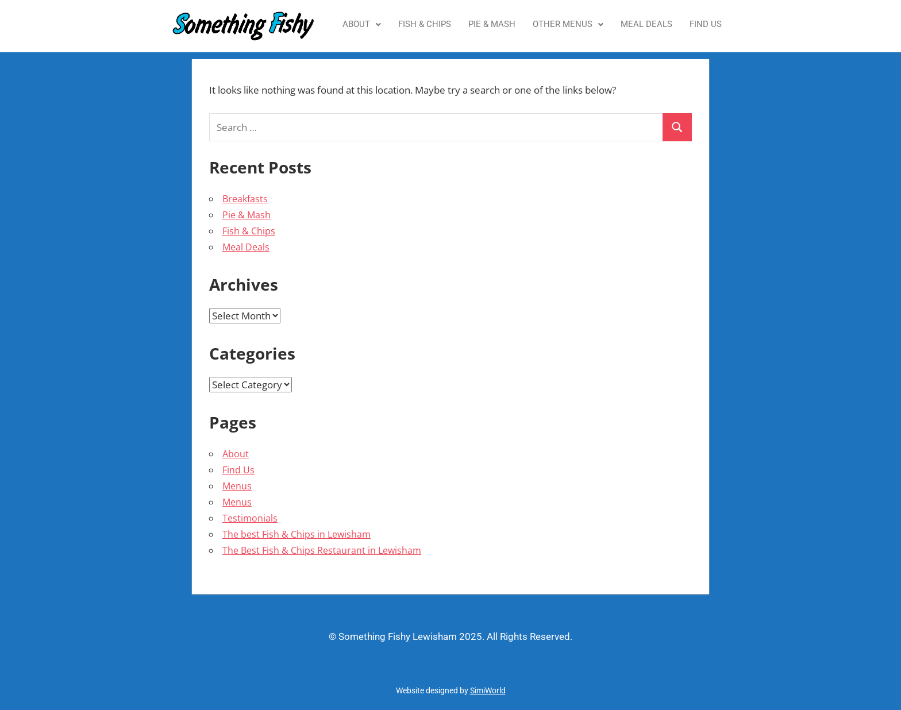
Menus (237, 486)
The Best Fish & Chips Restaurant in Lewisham (321, 550)
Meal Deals (646, 24)
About (361, 24)
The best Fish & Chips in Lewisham (296, 534)
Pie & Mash (491, 24)
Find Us (706, 24)
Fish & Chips (424, 24)
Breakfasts (245, 198)
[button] (362, 24)
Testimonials (250, 518)
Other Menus (568, 24)
